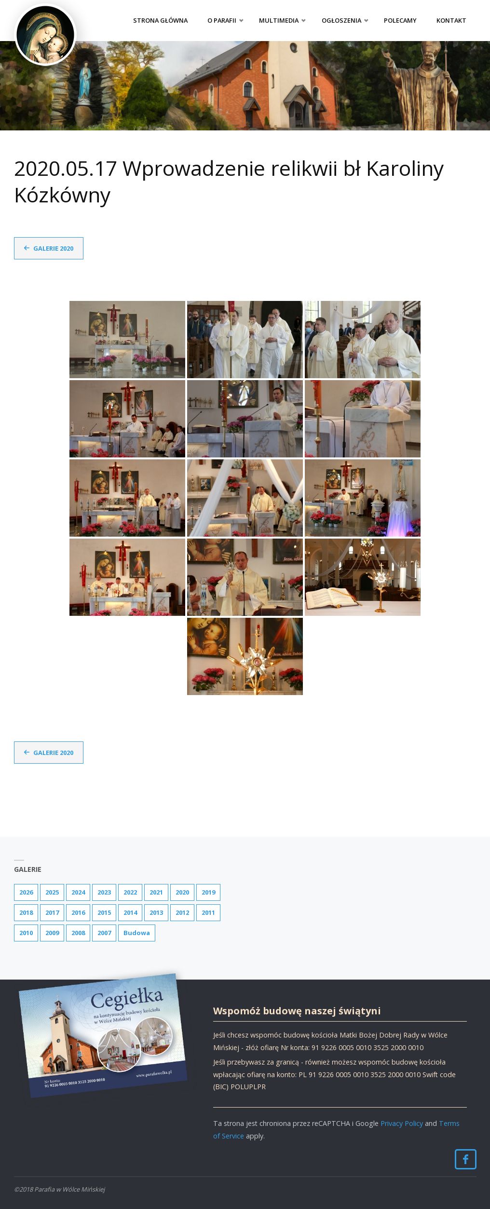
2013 (156, 912)
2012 (182, 912)
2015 (104, 912)
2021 (156, 892)
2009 (52, 932)
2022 (130, 892)
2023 (104, 892)
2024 (78, 892)
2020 (182, 892)
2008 (78, 932)
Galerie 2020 (53, 248)
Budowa (136, 932)
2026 (26, 892)
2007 (104, 932)
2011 (208, 912)
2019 (208, 892)
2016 (78, 912)
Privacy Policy (402, 1123)
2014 (130, 912)
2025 (52, 892)
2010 (26, 932)
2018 (26, 912)
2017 (52, 912)
